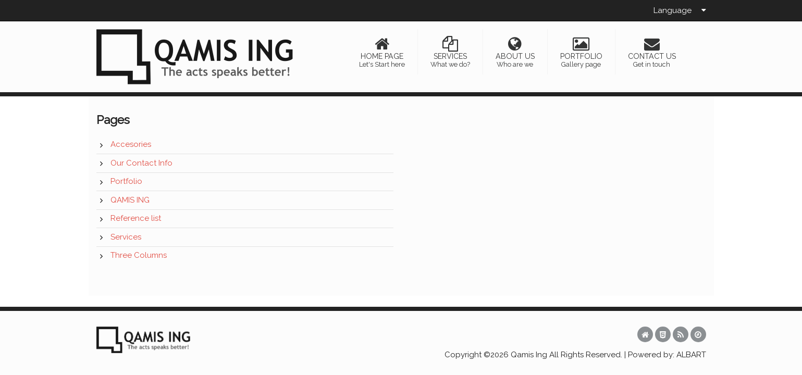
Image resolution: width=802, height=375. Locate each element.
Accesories (130, 144)
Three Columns (138, 255)
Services (125, 237)
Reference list (135, 218)
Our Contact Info (141, 163)
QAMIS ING (130, 200)
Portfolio (126, 181)
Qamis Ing (529, 354)
